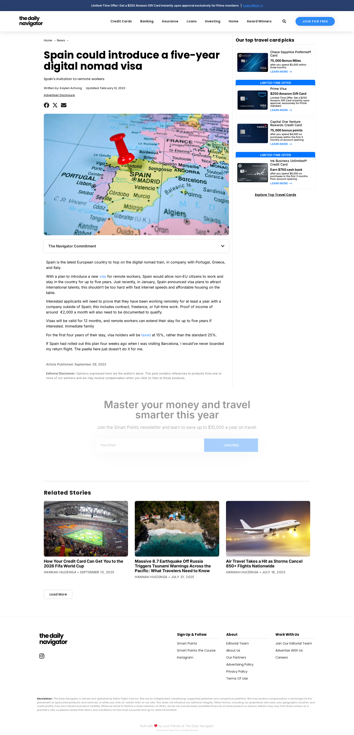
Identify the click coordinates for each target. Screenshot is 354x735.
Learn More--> (253, 5)
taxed (146, 335)
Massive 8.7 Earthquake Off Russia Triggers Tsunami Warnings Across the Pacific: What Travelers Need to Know (173, 566)
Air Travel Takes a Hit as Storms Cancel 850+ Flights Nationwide (264, 563)
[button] (46, 105)
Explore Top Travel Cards (275, 194)
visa (102, 276)
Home (48, 40)
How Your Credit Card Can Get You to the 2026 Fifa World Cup (83, 563)
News (61, 40)
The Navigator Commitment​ (72, 246)
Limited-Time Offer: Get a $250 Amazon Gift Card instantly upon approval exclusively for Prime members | (167, 5)
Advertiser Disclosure (59, 95)
